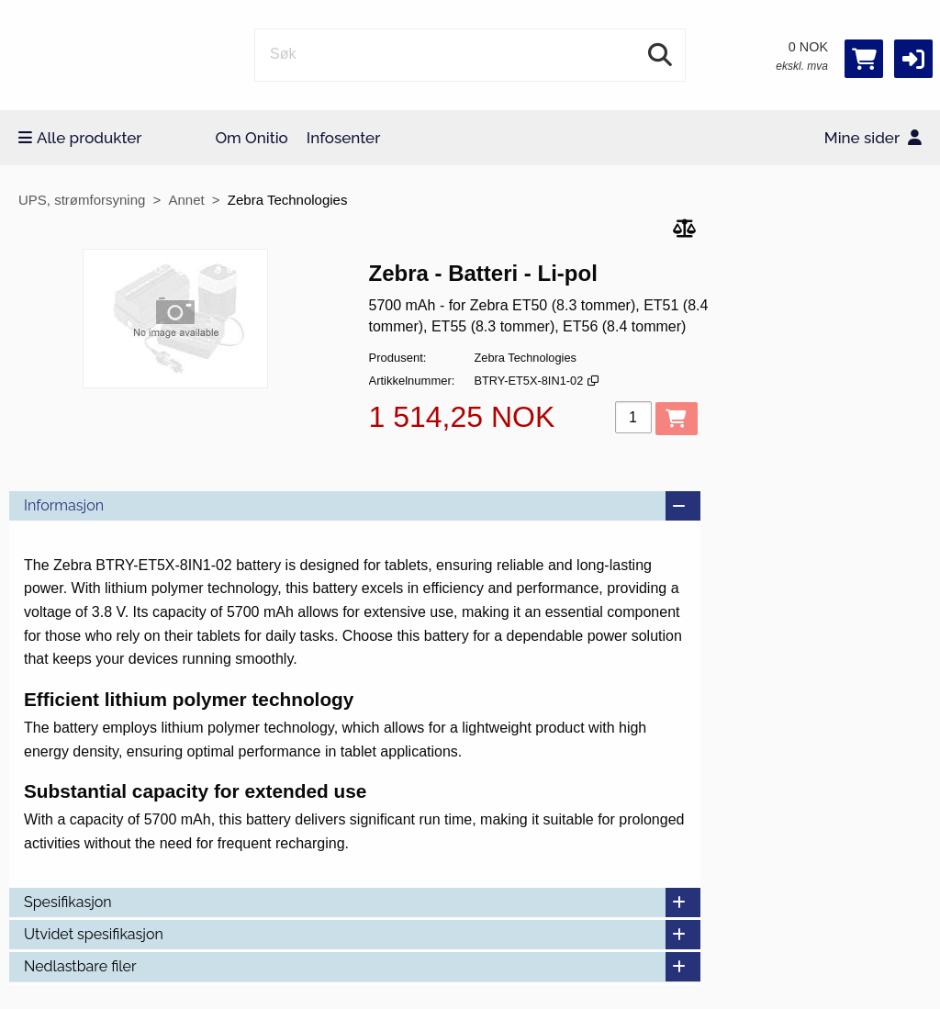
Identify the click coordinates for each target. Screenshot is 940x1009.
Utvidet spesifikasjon (355, 934)
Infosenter (344, 138)
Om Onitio (251, 138)
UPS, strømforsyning (81, 199)
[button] (913, 58)
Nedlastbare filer (355, 966)
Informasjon (355, 505)
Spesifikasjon (355, 902)
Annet (186, 199)
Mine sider (873, 138)
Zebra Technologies (288, 199)
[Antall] (633, 417)
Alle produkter (79, 138)
